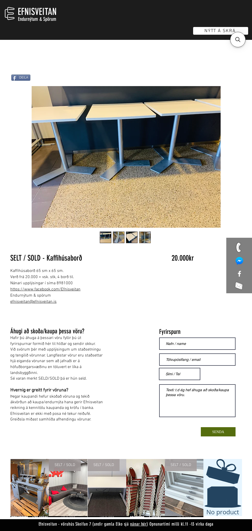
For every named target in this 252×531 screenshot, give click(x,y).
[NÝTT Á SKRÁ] (220, 31)
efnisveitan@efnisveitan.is (33, 301)
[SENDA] (218, 431)
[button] (238, 39)
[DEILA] (20, 78)
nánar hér (138, 524)
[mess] (239, 261)
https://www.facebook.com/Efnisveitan (45, 289)
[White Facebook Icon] (239, 274)
